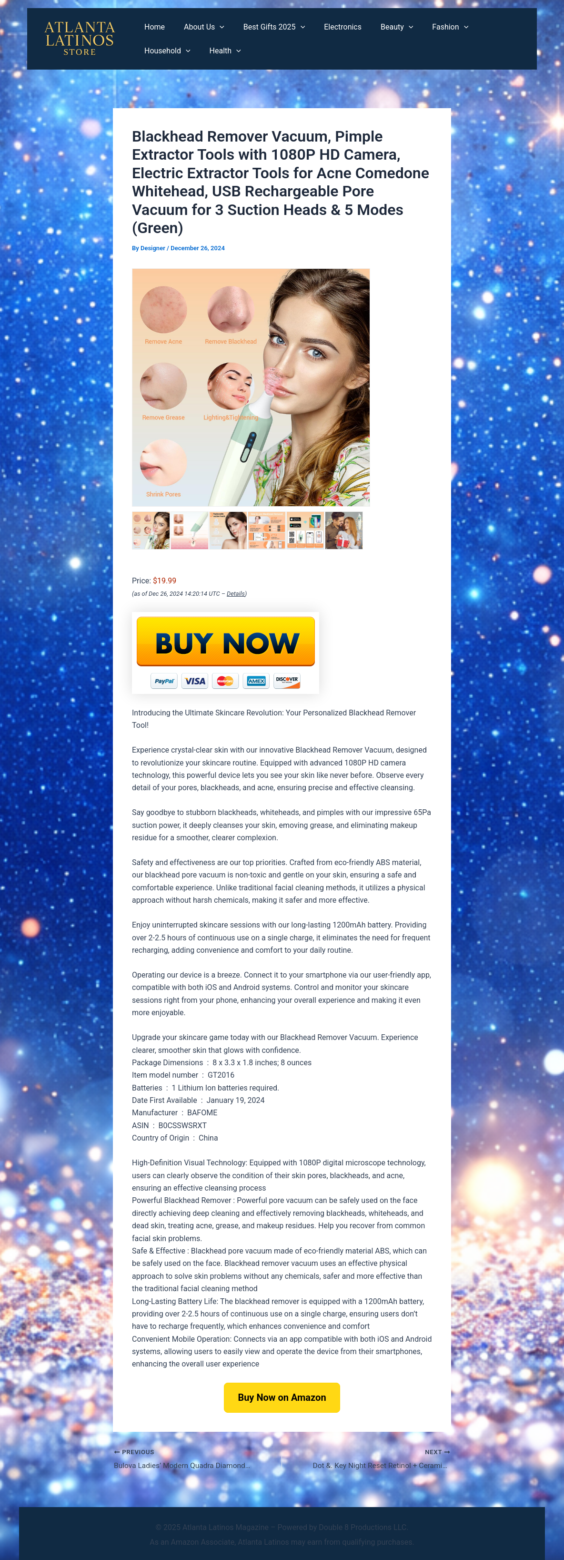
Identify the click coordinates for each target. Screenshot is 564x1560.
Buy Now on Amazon (282, 1397)
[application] (214, 27)
